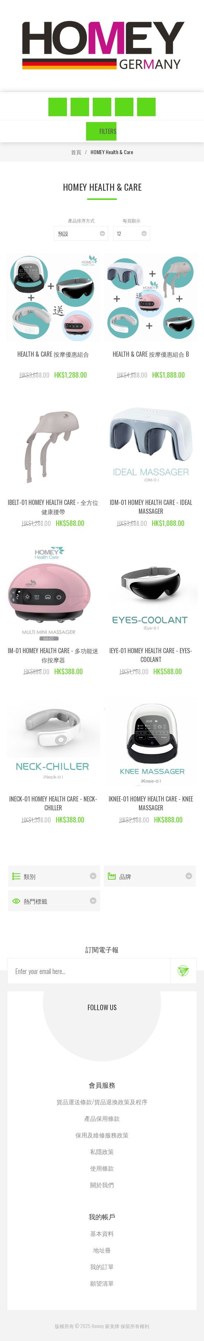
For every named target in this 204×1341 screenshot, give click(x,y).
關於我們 (102, 1184)
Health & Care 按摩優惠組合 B (151, 354)
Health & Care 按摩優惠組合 (53, 354)
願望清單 (124, 107)
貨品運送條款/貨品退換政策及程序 (102, 1101)
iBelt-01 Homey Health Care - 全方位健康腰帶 (53, 507)
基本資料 (102, 1233)
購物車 (146, 107)
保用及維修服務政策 (102, 1134)
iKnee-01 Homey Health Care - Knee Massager (151, 803)
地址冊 (102, 1249)
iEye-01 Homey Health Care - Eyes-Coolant (150, 655)
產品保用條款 (102, 1118)
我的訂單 (102, 1266)
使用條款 (102, 1168)
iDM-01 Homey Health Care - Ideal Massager (151, 507)
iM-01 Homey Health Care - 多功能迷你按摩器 (53, 655)
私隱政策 (102, 1151)
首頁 (76, 152)
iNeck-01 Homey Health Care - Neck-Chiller (53, 803)
